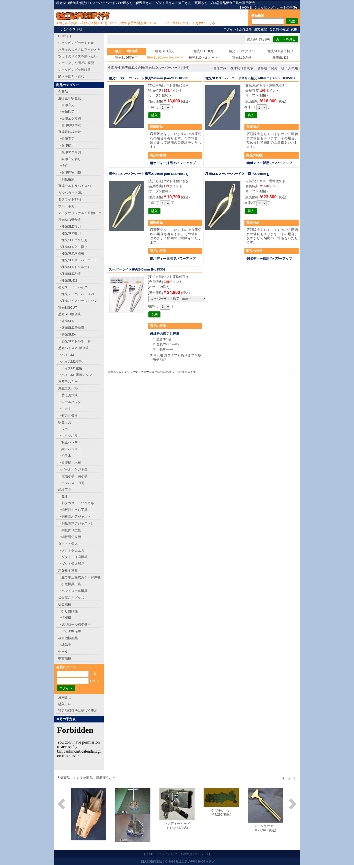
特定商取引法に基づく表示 (77, 710)
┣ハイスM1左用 (70, 368)
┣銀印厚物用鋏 (69, 172)
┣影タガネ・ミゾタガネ (76, 503)
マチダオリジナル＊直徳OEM (80, 213)
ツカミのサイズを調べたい (77, 56)
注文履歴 (260, 29)
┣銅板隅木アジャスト (74, 516)
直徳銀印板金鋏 (69, 132)
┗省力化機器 (68, 415)
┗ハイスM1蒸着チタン (75, 375)
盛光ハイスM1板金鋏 (73, 348)
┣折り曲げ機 (68, 611)
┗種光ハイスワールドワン (77, 301)
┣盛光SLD (66, 321)
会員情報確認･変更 (283, 29)
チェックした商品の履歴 (76, 63)
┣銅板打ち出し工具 (72, 510)
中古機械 (64, 658)
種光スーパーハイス (72, 287)
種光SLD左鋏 (241, 57)
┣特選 (63, 166)
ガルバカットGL (70, 192)
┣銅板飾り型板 (69, 530)
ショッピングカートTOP (76, 43)
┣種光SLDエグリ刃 (72, 240)
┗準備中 (64, 645)
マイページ (201, 853)
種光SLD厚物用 (126, 57)
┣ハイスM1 (67, 355)
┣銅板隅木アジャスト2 (75, 523)
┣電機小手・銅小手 (72, 476)
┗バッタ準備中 (69, 631)
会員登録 (245, 29)
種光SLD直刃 (164, 51)
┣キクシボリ (68, 435)
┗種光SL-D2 (67, 280)
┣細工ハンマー (69, 449)
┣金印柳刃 (66, 112)
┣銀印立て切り (69, 159)
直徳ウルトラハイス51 (74, 186)
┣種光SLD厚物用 (71, 253)
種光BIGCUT (67, 307)
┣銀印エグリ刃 (69, 152)
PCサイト (65, 36)
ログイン (229, 29)
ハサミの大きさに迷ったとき (79, 49)
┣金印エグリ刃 (69, 118)
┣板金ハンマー (69, 442)
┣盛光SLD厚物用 (71, 327)
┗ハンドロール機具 (72, 591)
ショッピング (264, 7)
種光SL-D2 (280, 57)
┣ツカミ (64, 409)
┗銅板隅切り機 (69, 537)
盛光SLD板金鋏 (69, 314)
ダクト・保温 (68, 544)
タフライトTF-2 (69, 199)
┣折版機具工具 (69, 584)
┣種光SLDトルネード (74, 267)
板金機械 (64, 604)
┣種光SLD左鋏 (69, 274)
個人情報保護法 (151, 861)
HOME (247, 7)
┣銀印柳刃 (66, 145)
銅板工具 (64, 490)
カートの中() (287, 7)
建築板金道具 (68, 570)
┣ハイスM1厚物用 (71, 361)
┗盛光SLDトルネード (74, 341)
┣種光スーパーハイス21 (76, 294)
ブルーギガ (66, 206)
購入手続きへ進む (71, 76)
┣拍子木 (64, 456)
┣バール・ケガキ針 (72, 469)
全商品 (63, 91)
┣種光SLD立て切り (72, 247)
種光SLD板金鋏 (69, 220)
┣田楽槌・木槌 (69, 462)
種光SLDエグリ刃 (242, 51)
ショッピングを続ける (74, 70)
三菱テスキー (68, 381)
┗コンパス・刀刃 (71, 483)
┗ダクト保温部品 (71, 564)
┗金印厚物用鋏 (69, 125)
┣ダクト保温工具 (71, 550)
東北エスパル (68, 388)
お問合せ (64, 697)
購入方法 (64, 704)
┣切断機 (64, 618)
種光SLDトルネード (203, 57)
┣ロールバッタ (69, 402)
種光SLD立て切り (280, 51)
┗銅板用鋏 (66, 179)
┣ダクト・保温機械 (72, 557)
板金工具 (64, 422)
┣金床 (63, 496)
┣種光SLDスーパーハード (77, 260)
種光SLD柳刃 (203, 51)
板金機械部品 (68, 638)
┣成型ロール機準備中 (74, 624)
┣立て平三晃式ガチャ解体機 (79, 577)
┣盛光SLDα (67, 334)
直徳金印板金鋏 (69, 98)
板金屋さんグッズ (71, 598)
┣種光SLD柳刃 (69, 233)
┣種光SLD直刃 (69, 226)
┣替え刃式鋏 (68, 395)
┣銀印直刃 (66, 139)
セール (63, 651)
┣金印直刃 (66, 105)
